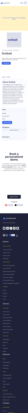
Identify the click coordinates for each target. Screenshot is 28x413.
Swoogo (5, 293)
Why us (5, 411)
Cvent (4, 290)
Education (5, 348)
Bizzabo (5, 296)
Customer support (7, 394)
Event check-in (7, 268)
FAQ (4, 387)
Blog (4, 381)
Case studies (6, 384)
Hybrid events (6, 255)
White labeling (6, 362)
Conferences (6, 311)
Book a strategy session (9, 397)
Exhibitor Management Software (11, 283)
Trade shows (6, 314)
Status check (6, 400)
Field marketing (7, 320)
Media (4, 351)
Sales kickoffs (6, 323)
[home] (10, 3)
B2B (4, 345)
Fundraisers (6, 332)
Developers (6, 368)
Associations (6, 339)
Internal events (7, 326)
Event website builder (8, 274)
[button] (25, 3)
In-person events (7, 249)
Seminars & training (8, 329)
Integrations (6, 365)
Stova (4, 299)
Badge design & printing (9, 271)
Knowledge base (7, 375)
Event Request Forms (8, 280)
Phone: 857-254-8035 (9, 222)
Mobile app (6, 258)
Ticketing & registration (9, 265)
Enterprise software (8, 277)
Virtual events (6, 252)
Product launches (7, 317)
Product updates (7, 378)
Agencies (5, 342)
